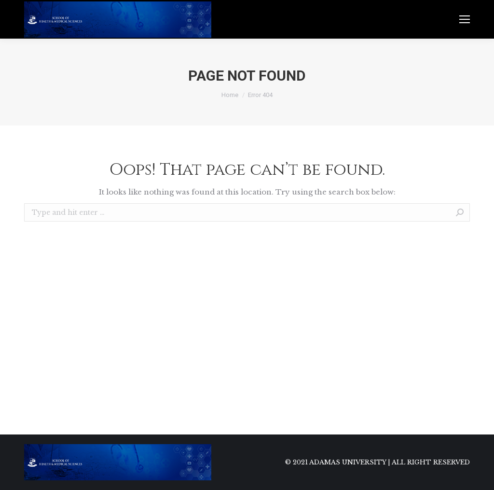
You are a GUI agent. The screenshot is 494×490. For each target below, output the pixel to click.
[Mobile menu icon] (464, 19)
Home (229, 94)
